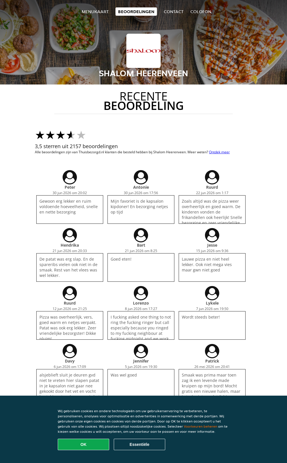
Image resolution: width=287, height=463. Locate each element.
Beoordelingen (136, 12)
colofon (200, 12)
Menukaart (95, 12)
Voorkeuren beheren (200, 426)
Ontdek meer (219, 152)
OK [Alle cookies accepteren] (84, 444)
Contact (174, 12)
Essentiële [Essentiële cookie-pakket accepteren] (139, 444)
